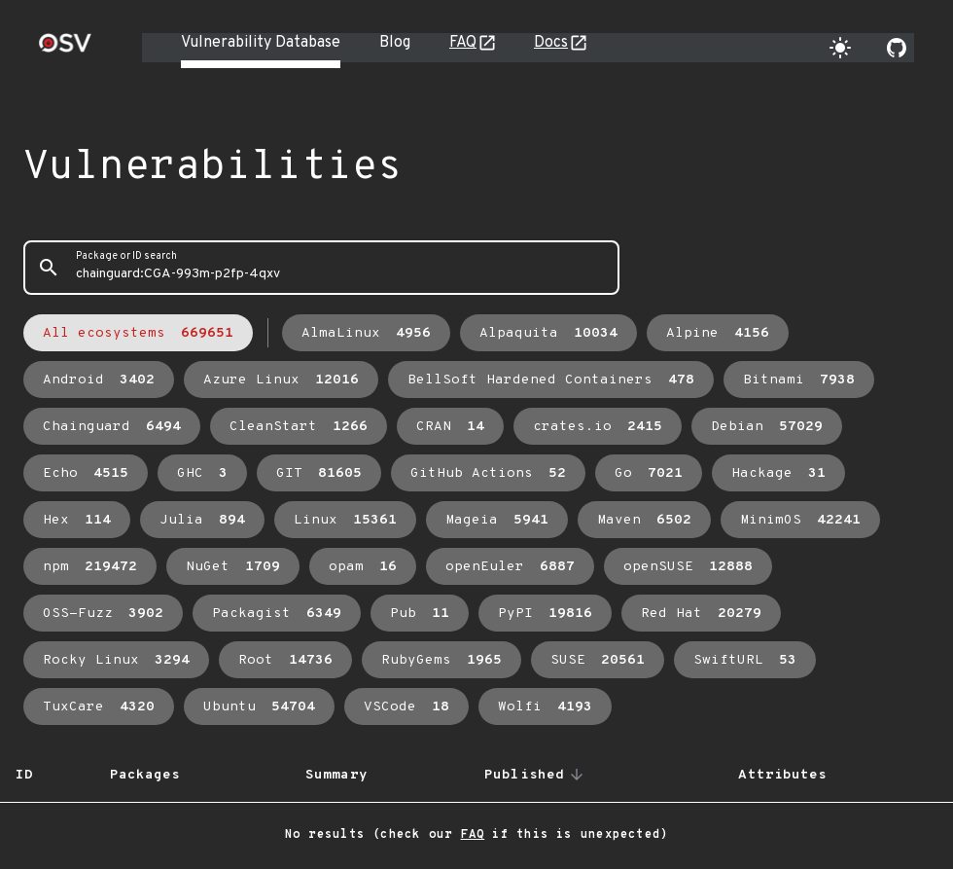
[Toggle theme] (840, 47)
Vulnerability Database (260, 43)
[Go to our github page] (896, 47)
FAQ (462, 43)
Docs (551, 43)
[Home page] (65, 49)
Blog (394, 43)
